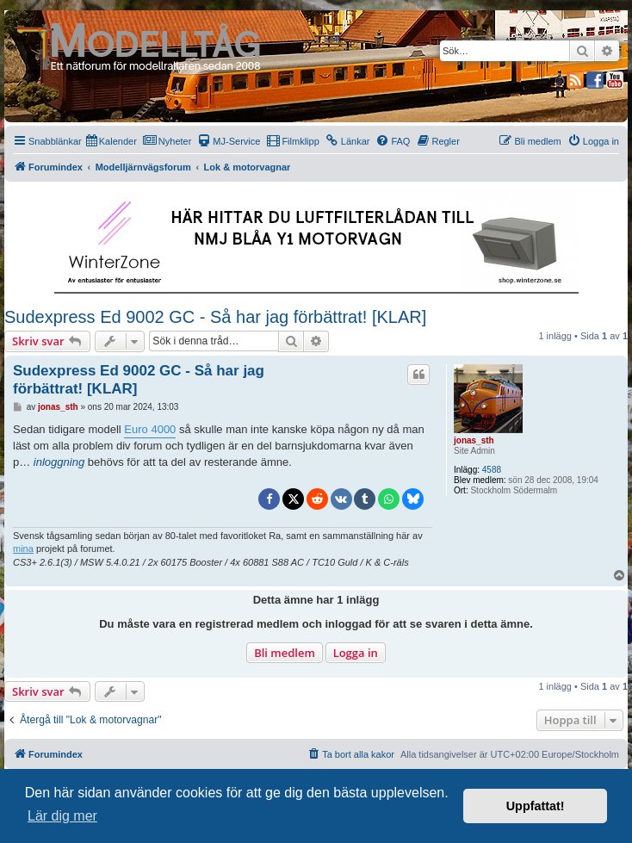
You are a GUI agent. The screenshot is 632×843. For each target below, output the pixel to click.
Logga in (355, 652)
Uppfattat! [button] (535, 806)
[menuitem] (111, 141)
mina (23, 548)
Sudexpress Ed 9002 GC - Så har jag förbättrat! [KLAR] (215, 316)
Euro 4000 (150, 429)
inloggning (59, 462)
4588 (491, 469)
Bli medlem (284, 652)
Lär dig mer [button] (62, 816)
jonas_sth (474, 440)
